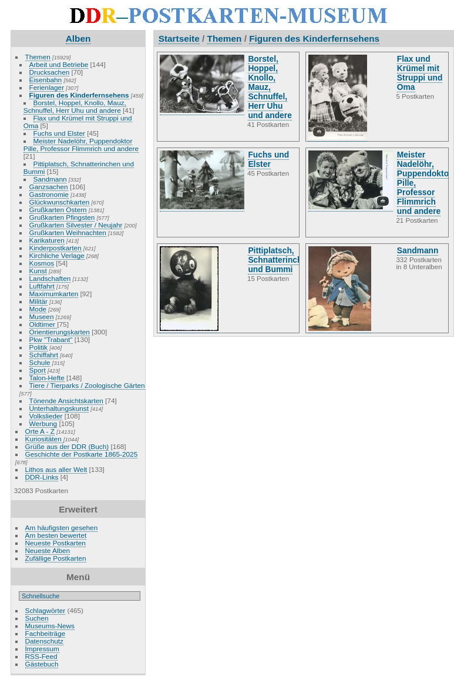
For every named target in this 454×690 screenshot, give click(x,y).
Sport (37, 370)
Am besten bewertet (56, 535)
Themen (38, 57)
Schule (40, 362)
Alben (78, 38)
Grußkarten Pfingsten (62, 217)
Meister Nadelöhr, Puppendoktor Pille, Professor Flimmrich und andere (81, 144)
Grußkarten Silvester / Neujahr (76, 225)
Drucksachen (49, 72)
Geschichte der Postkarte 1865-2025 (81, 454)
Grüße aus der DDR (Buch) (67, 446)
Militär (38, 301)
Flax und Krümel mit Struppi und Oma (77, 121)
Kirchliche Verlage (57, 255)
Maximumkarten (54, 293)
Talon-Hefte (47, 377)
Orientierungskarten (59, 332)
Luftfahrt (42, 286)
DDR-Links (42, 477)
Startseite (179, 38)
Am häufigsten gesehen (61, 527)
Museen (41, 316)
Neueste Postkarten (55, 543)
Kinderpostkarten (55, 248)
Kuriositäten (44, 439)
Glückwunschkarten (59, 202)
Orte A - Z (40, 431)
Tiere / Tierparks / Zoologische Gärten (87, 385)
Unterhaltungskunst (59, 408)
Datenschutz (44, 641)
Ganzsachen (48, 186)
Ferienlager (47, 87)
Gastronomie (49, 194)
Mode (37, 309)
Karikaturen (47, 240)
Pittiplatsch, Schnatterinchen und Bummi (78, 167)
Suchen (37, 618)
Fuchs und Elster (59, 133)
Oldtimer (43, 324)
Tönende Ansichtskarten (66, 400)
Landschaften (50, 278)
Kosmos (42, 263)
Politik (38, 347)
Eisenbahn (45, 79)
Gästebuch (42, 664)
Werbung (43, 423)
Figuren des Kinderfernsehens (79, 95)
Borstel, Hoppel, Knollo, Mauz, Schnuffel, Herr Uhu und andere (74, 106)
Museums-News (50, 625)
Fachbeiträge (45, 633)
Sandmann (50, 179)
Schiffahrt (44, 355)
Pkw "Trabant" (51, 339)
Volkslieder (46, 416)
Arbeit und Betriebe (59, 64)
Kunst (38, 270)
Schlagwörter (45, 610)
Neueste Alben (47, 550)
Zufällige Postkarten (55, 558)
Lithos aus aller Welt (56, 469)
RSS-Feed (41, 656)
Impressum (42, 648)
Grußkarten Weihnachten (67, 232)
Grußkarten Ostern (58, 209)
